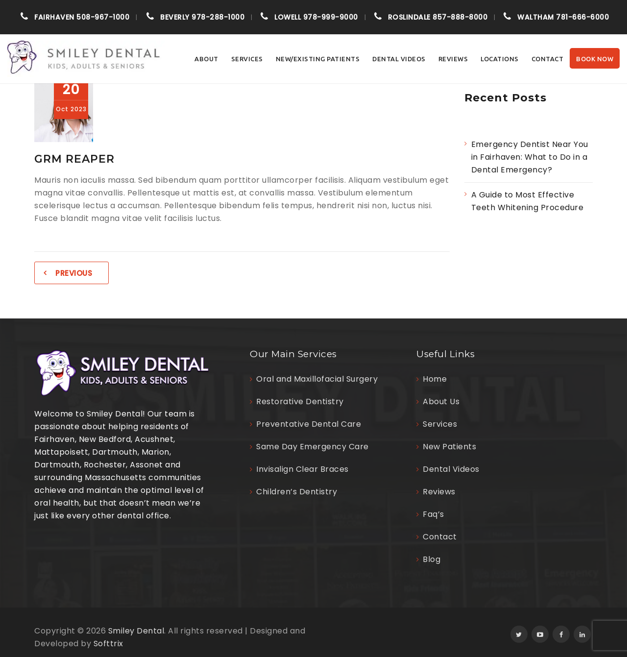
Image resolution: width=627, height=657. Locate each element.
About (206, 58)
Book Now (594, 58)
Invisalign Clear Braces (302, 469)
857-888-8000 (438, 17)
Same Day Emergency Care (312, 446)
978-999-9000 (316, 17)
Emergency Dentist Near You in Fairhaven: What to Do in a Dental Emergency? (529, 157)
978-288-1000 (202, 17)
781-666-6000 (563, 17)
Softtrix (108, 643)
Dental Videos (399, 58)
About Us (441, 401)
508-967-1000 (81, 17)
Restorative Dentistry (300, 401)
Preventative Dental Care (308, 424)
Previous (73, 273)
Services (247, 58)
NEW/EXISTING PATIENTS (318, 58)
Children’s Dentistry (296, 491)
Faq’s (433, 514)
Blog (431, 559)
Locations (500, 58)
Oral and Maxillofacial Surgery (317, 379)
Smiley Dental (136, 630)
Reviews (453, 58)
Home (435, 379)
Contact (547, 58)
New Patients (449, 446)
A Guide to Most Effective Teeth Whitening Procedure (528, 201)
